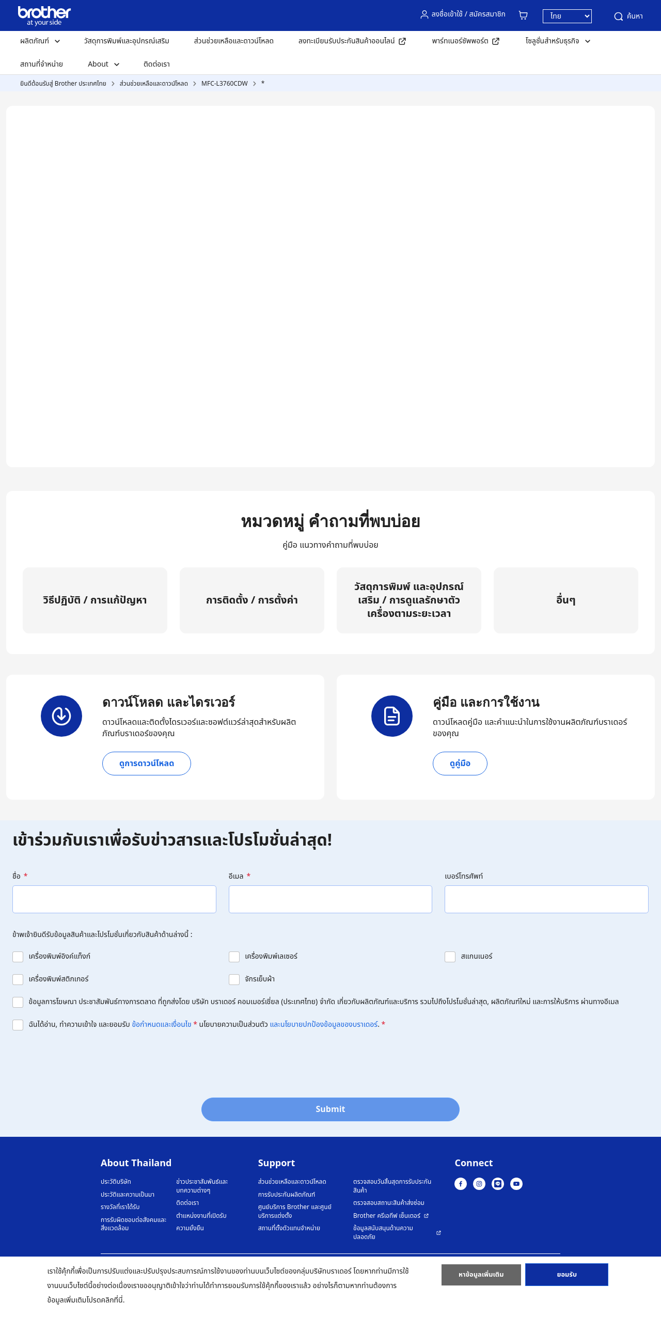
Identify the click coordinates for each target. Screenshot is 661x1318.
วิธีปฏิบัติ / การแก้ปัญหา (95, 600)
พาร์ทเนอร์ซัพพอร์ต (460, 41)
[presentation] (90, 1061)
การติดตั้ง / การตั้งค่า (252, 600)
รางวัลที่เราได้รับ (120, 1207)
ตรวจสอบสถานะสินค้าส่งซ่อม (388, 1203)
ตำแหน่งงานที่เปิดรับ (201, 1216)
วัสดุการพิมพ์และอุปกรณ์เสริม (126, 41)
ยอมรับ (567, 1278)
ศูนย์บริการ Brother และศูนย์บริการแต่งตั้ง (295, 1211)
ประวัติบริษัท (116, 1182)
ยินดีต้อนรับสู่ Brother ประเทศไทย (63, 83)
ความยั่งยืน (190, 1228)
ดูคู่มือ (460, 763)
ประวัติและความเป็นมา (127, 1194)
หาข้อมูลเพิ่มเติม (481, 1278)
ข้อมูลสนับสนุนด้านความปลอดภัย (383, 1232)
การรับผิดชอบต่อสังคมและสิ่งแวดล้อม (133, 1224)
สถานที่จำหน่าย (41, 64)
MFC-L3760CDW (224, 83)
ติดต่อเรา (157, 64)
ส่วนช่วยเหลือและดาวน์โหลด (234, 41)
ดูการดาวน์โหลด (146, 763)
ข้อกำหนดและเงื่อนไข (161, 1024)
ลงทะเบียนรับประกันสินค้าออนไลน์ (346, 41)
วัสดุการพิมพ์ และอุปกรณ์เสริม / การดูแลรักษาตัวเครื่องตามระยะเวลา (409, 600)
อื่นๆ (566, 600)
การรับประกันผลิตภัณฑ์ (287, 1194)
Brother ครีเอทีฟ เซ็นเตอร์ (386, 1216)
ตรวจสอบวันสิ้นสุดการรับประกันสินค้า (392, 1186)
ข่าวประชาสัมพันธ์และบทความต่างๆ (202, 1186)
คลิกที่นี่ (112, 1300)
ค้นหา (627, 16)
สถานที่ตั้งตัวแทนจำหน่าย (289, 1228)
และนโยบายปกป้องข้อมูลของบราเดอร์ (324, 1024)
